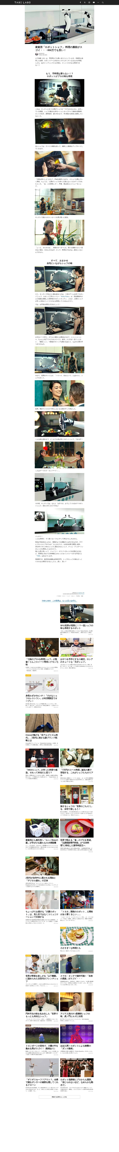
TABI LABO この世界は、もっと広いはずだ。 (59, 601)
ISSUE (27, 714)
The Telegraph (79, 592)
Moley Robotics (81, 593)
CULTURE (63, 605)
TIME (38, 556)
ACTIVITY (28, 639)
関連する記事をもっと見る (59, 1097)
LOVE (27, 749)
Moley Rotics (65, 296)
